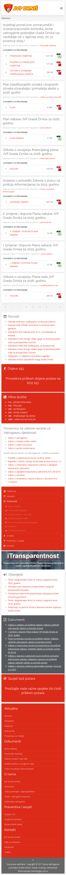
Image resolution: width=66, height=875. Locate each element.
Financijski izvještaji (48, 45)
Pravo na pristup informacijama (21, 522)
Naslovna (10, 491)
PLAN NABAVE (17, 138)
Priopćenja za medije (14, 736)
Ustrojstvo (9, 786)
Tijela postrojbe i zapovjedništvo (19, 791)
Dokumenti (10, 501)
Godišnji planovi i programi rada (19, 763)
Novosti (8, 716)
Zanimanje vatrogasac (14, 801)
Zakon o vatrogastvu (17, 437)
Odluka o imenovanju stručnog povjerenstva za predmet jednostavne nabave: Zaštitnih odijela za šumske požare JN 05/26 (34, 649)
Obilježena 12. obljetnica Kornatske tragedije (29, 356)
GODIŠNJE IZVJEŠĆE (19, 202)
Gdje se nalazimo (12, 842)
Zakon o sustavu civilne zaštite (22, 441)
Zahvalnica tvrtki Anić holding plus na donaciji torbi (31, 345)
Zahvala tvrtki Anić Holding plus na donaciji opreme (31, 321)
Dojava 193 (9, 814)
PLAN (12, 107)
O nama (9, 535)
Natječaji (8, 726)
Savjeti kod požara (13, 819)
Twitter (7, 852)
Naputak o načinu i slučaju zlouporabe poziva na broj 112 (34, 461)
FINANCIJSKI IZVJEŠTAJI (21, 55)
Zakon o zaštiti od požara (20, 444)
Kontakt (9, 545)
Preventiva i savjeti (14, 540)
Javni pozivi (9, 731)
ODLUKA (14, 168)
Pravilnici (10, 526)
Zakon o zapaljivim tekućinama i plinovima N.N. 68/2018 (34, 471)
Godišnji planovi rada (49, 285)
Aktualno (9, 496)
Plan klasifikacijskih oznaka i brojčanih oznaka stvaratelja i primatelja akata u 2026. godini (31, 88)
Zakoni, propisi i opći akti (50, 97)
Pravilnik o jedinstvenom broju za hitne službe (29, 458)
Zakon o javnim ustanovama (21, 448)
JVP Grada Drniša (12, 781)
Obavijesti (9, 721)
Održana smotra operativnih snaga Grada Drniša (30, 359)
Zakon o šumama (16, 475)
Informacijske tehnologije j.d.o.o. (33, 871)
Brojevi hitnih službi (13, 824)
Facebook (9, 847)
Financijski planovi (47, 158)
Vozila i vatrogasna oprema (17, 796)
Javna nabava (45, 128)
